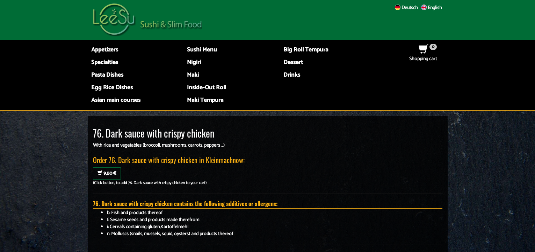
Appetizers (104, 50)
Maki (193, 75)
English (431, 8)
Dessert (293, 62)
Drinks (291, 75)
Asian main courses (115, 100)
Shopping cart (423, 55)
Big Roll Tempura (305, 50)
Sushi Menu (202, 50)
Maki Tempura (205, 100)
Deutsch (406, 8)
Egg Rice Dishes (112, 87)
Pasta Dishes (107, 75)
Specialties (104, 62)
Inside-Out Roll (206, 87)
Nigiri (194, 62)
